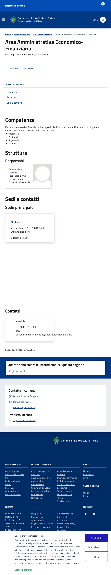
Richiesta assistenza (40, 527)
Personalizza (96, 547)
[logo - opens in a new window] (7, 570)
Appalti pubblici (38, 481)
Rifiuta (96, 557)
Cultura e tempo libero (41, 491)
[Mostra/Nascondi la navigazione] (3, 19)
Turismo (61, 497)
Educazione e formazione (37, 496)
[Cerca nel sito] (103, 20)
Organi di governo (13, 471)
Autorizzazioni (37, 484)
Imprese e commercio (67, 478)
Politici (8, 484)
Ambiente (35, 474)
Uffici (7, 478)
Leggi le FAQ (36, 513)
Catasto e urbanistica (40, 487)
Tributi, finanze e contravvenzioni (64, 492)
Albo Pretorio (63, 520)
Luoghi (86, 492)
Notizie (86, 471)
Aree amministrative (14, 474)
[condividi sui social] (11, 68)
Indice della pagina (55, 84)
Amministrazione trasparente (65, 515)
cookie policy (73, 563)
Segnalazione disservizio (42, 523)
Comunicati (88, 474)
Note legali (62, 530)
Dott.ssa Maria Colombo (15, 171)
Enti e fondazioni (12, 481)
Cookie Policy (63, 527)
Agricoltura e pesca (40, 471)
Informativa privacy (66, 523)
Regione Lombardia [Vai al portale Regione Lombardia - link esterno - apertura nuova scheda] (15, 5)
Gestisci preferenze (26, 570)
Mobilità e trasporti (65, 481)
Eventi (86, 496)
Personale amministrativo (12, 489)
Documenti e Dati (13, 494)
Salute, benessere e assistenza (66, 486)
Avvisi (85, 478)
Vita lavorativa (63, 501)
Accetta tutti (96, 538)
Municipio (15, 222)
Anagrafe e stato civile (41, 478)
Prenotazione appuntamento (38, 518)
